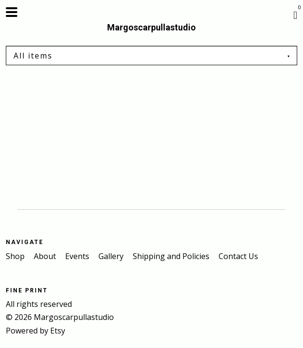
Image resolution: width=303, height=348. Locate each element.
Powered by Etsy (35, 330)
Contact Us (238, 256)
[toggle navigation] (11, 12)
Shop (16, 256)
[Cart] (295, 14)
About (46, 256)
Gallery (111, 256)
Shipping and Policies (172, 256)
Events (78, 256)
